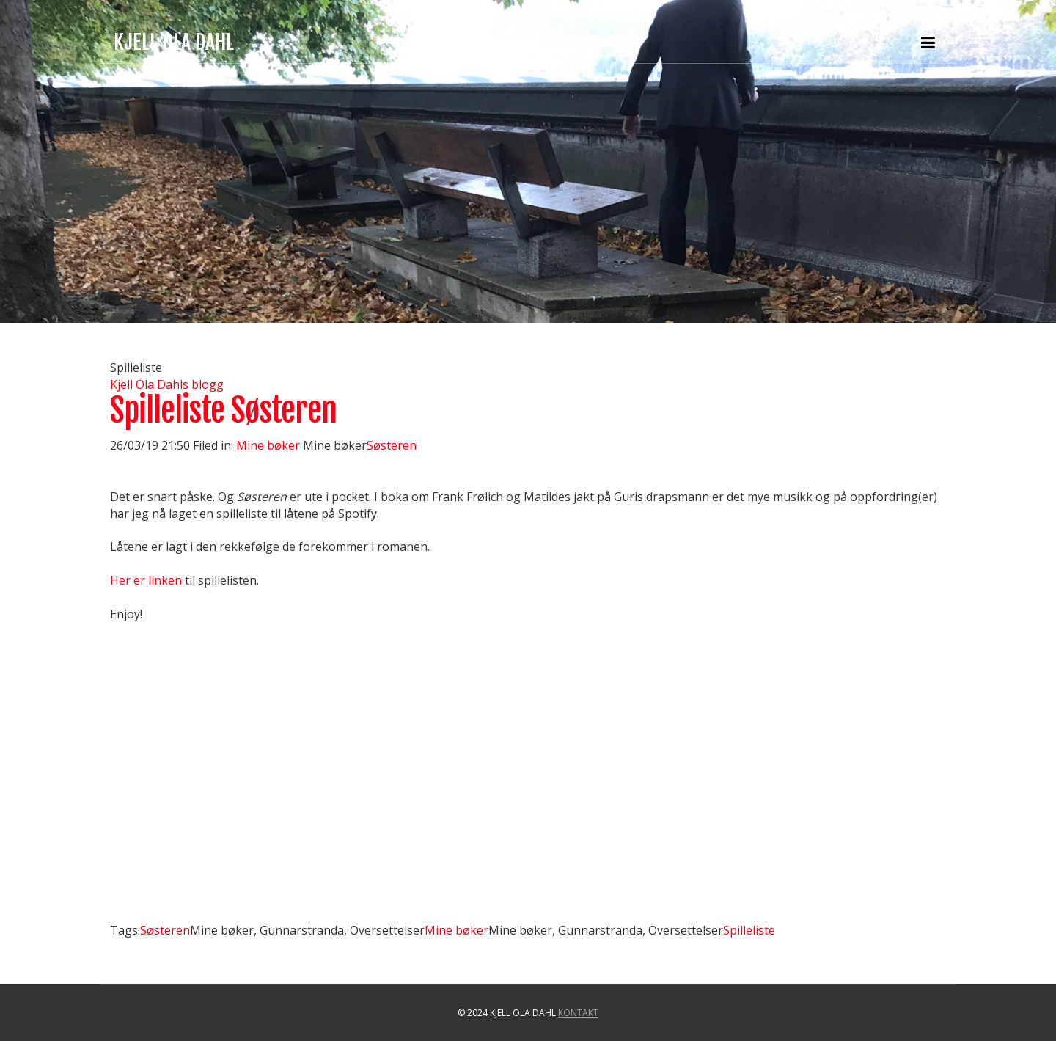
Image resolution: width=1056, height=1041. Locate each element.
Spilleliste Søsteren (223, 410)
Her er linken (146, 580)
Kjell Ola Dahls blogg (167, 384)
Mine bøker (269, 445)
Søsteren (392, 445)
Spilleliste (749, 930)
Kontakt (578, 1013)
